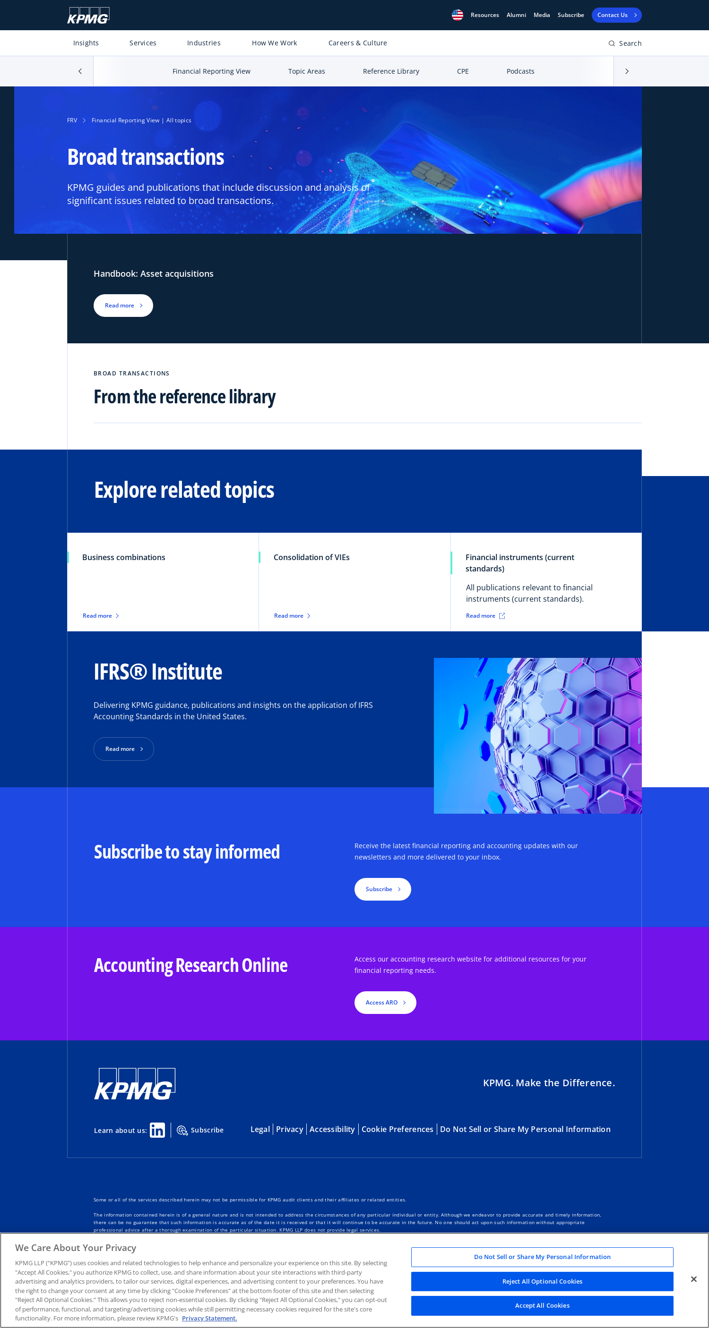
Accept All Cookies (542, 1306)
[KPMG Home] (88, 15)
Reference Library (391, 71)
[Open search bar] (625, 45)
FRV (72, 120)
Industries (204, 42)
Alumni (516, 15)
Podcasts (521, 71)
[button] (457, 15)
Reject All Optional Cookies (542, 1281)
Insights (86, 42)
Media (542, 15)
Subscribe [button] (379, 889)
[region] (354, 1280)
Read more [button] (119, 305)
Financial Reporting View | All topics (141, 120)
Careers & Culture (358, 42)
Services (143, 42)
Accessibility (332, 1129)
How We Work (274, 42)
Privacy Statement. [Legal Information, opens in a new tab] (209, 1318)
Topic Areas (306, 71)
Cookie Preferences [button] (398, 1129)
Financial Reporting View (212, 71)
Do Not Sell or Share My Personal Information (525, 1129)
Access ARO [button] (382, 1002)
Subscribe (571, 15)
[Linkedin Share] (157, 1130)
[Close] (693, 1279)
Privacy (289, 1129)
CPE (463, 71)
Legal (260, 1129)
